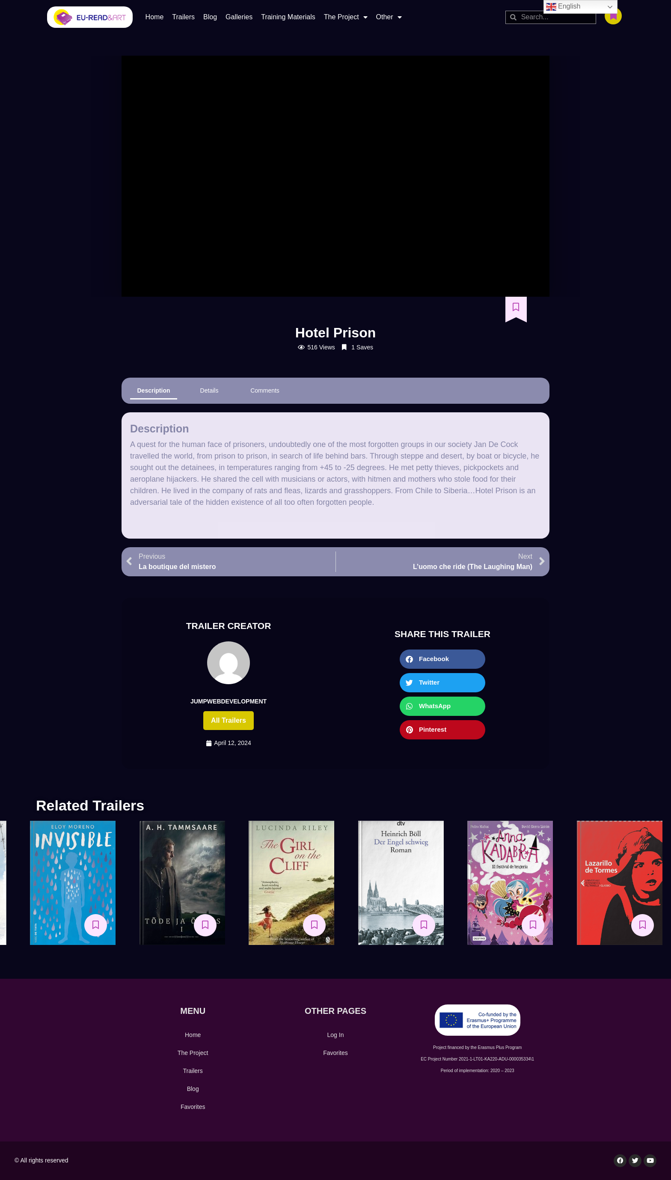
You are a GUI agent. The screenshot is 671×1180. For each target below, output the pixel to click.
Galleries (239, 17)
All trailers (228, 720)
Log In (335, 1034)
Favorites (193, 1106)
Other (389, 17)
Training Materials (288, 17)
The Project (346, 17)
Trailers (183, 17)
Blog (210, 17)
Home (154, 17)
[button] (442, 659)
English (563, 7)
